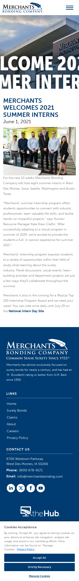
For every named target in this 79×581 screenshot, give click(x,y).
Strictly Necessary (39, 567)
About (11, 424)
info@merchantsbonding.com (40, 476)
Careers (13, 431)
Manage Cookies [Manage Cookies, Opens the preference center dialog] (39, 576)
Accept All (39, 557)
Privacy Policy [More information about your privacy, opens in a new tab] (26, 549)
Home (11, 404)
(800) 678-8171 (31, 470)
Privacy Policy (17, 438)
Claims (12, 417)
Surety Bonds (17, 410)
